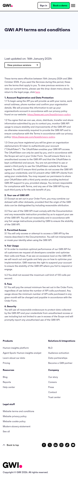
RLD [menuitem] (50, 347)
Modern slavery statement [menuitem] (16, 426)
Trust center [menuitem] (54, 397)
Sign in (43, 5)
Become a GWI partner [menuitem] (60, 363)
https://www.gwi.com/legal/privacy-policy (48, 114)
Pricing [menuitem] (6, 363)
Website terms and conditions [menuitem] (18, 411)
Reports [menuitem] (7, 382)
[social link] (44, 445)
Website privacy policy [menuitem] (14, 416)
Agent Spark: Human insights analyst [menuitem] (22, 352)
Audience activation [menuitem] (58, 352)
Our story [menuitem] (53, 377)
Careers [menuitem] (52, 382)
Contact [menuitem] (52, 392)
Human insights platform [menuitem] (16, 347)
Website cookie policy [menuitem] (14, 421)
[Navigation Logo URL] (8, 5)
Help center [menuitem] (9, 387)
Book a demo (60, 5)
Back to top (11, 445)
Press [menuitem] (51, 387)
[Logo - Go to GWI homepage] (12, 465)
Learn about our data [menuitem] (14, 358)
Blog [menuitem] (5, 377)
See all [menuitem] (6, 431)
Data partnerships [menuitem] (57, 358)
